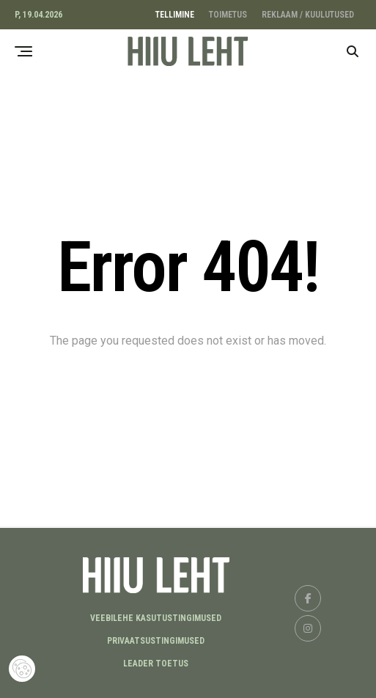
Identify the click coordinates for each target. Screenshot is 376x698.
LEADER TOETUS (155, 663)
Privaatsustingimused (155, 641)
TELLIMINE (174, 15)
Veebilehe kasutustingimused (155, 618)
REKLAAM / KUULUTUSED (308, 15)
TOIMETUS (228, 15)
